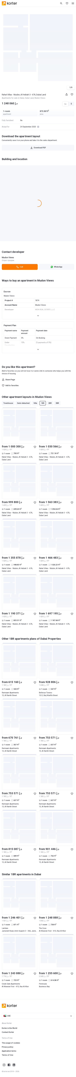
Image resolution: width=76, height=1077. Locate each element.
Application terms (9, 1051)
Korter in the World (9, 1028)
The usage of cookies (11, 1043)
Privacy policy (7, 1047)
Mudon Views (39, 98)
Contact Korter (8, 1032)
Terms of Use (7, 1055)
